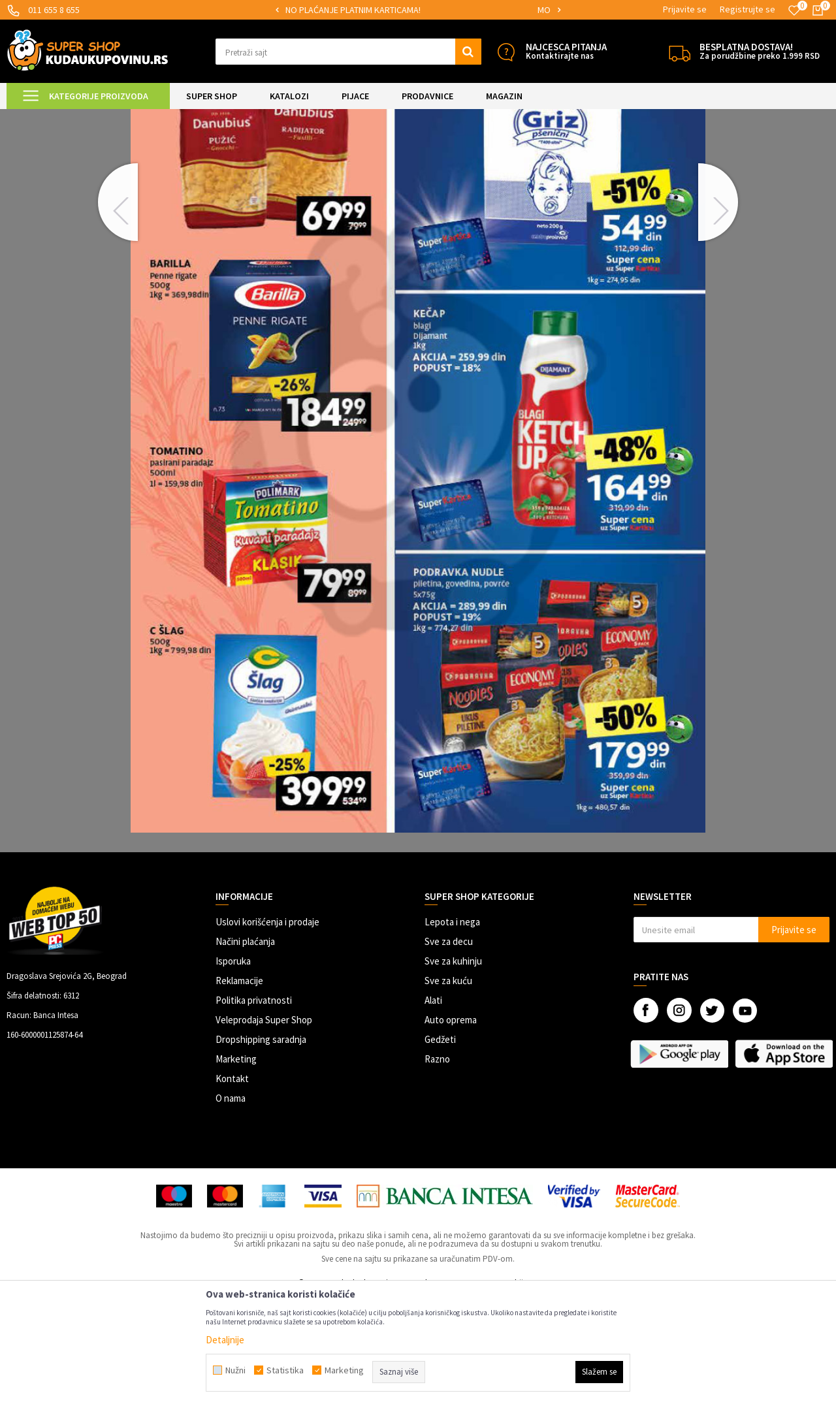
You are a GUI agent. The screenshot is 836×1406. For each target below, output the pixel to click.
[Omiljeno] (794, 10)
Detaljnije (225, 1340)
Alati (433, 1109)
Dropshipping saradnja (261, 1148)
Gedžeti (440, 1148)
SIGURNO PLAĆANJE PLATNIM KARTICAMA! (417, 10)
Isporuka (233, 1070)
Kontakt (232, 1187)
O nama (231, 1207)
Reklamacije (239, 1089)
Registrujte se (747, 9)
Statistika (285, 1370)
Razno (437, 1168)
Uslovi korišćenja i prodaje (267, 1031)
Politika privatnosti (254, 1109)
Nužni (235, 1370)
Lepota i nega (452, 1031)
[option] (418, 10)
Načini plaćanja (245, 1050)
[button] (348, 52)
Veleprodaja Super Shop (264, 1129)
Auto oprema (451, 1129)
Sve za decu (449, 1050)
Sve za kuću (448, 1089)
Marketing (236, 1168)
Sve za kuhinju (453, 1070)
